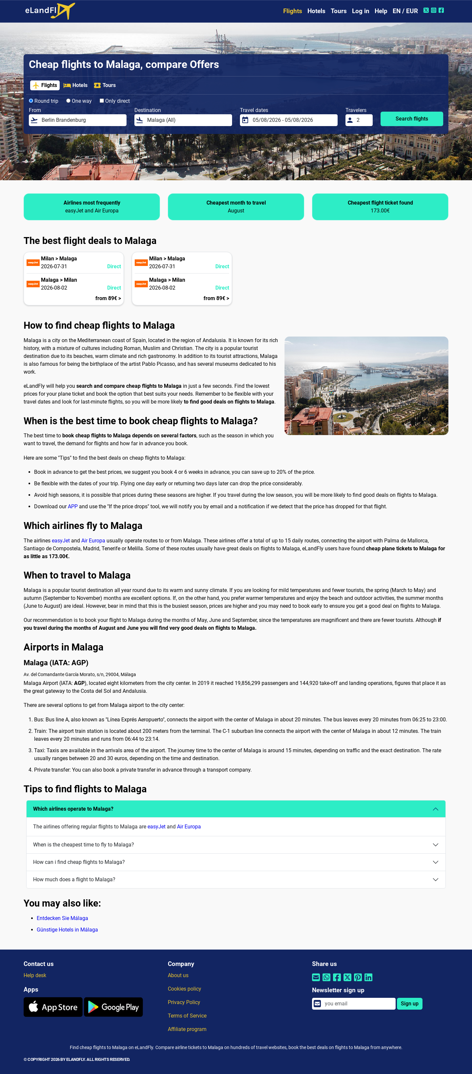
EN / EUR (405, 11)
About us (178, 975)
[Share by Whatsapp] (326, 981)
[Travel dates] (293, 120)
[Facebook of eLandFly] (442, 10)
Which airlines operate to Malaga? (73, 809)
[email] (358, 1004)
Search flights (412, 119)
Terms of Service (187, 1016)
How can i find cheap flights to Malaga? (79, 862)
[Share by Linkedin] (368, 981)
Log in (360, 11)
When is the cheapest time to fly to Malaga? (83, 845)
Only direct (115, 101)
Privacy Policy (184, 1002)
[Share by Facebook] (337, 981)
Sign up (410, 1003)
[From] (82, 120)
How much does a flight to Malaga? (74, 879)
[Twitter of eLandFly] (427, 10)
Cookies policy (184, 989)
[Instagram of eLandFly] (434, 10)
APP (73, 506)
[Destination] (187, 120)
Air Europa (93, 540)
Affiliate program (187, 1029)
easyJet (61, 540)
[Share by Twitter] (347, 981)
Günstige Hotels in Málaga (67, 930)
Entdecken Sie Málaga (62, 918)
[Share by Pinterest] (358, 981)
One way (79, 101)
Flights (292, 11)
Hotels (316, 11)
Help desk (35, 975)
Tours (339, 11)
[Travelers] (363, 120)
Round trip (43, 101)
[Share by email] (316, 981)
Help (381, 11)
